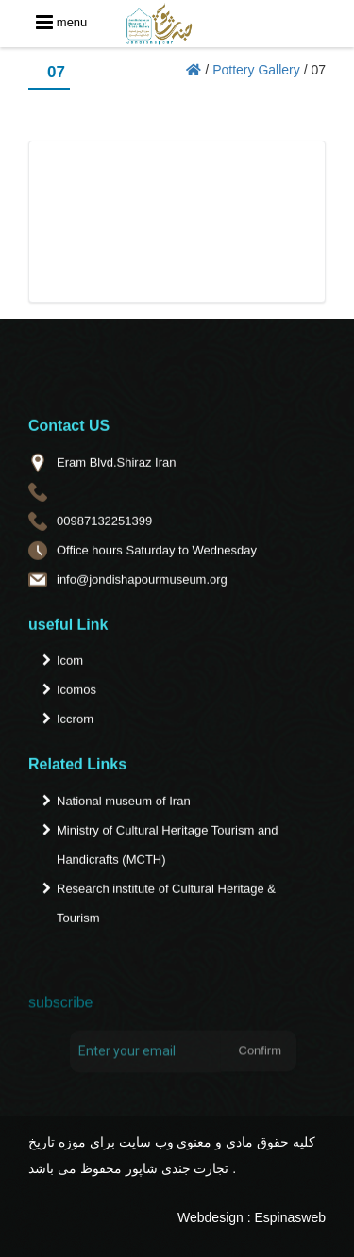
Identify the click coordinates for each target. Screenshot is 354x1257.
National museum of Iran (124, 804)
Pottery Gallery (256, 69)
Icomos (76, 693)
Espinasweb (291, 1217)
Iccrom (75, 722)
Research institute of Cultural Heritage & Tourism (166, 906)
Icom (70, 663)
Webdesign (210, 1217)
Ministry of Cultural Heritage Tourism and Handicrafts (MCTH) (167, 847)
